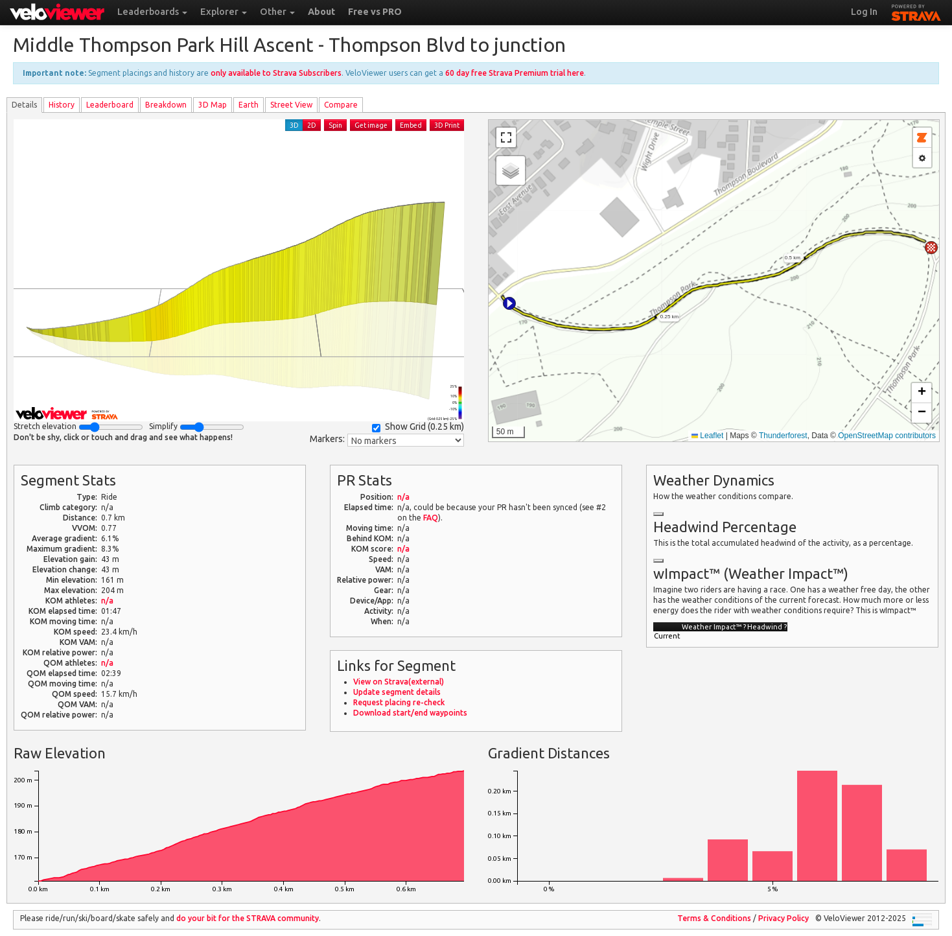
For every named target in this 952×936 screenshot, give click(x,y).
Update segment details (397, 692)
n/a (107, 600)
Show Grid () (418, 426)
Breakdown (166, 104)
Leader (110, 104)
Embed (411, 125)
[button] (509, 303)
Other (277, 11)
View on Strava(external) (398, 681)
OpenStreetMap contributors (887, 435)
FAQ (430, 517)
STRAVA (916, 11)
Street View (291, 104)
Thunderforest (783, 435)
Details (24, 104)
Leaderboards (152, 11)
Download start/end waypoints (410, 712)
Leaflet (707, 435)
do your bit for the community (247, 918)
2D (311, 125)
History (62, 104)
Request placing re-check (399, 702)
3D (294, 125)
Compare (341, 104)
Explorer (223, 11)
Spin (335, 125)
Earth (248, 104)
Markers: (327, 439)
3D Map (212, 104)
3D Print (446, 125)
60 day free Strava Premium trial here (514, 73)
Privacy (783, 918)
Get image (371, 125)
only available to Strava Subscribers (276, 73)
